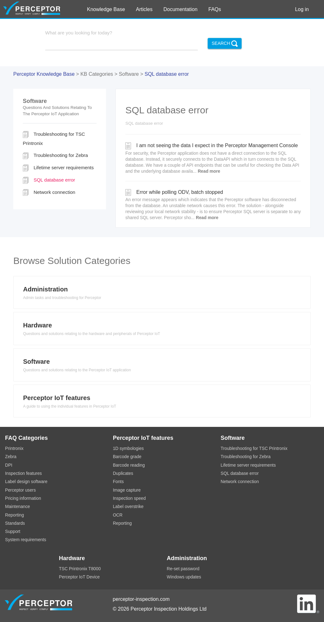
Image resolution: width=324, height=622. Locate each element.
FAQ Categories (26, 438)
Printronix (14, 448)
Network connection (49, 192)
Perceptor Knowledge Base (44, 74)
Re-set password (183, 568)
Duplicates (123, 473)
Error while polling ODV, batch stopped (213, 205)
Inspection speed (129, 498)
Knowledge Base (106, 9)
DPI (8, 465)
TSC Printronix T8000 (80, 568)
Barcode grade (127, 456)
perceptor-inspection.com (141, 599)
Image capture (127, 490)
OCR (118, 515)
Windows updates (184, 577)
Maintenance (17, 506)
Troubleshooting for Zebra (55, 156)
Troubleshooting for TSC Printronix (54, 138)
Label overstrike (128, 506)
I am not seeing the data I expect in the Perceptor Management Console (213, 158)
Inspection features (23, 473)
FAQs (215, 9)
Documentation (180, 9)
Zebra (10, 456)
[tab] (162, 294)
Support (12, 531)
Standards (15, 523)
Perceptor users (20, 490)
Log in (302, 9)
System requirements (25, 539)
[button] (162, 294)
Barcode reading (129, 465)
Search (225, 43)
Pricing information (23, 498)
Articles (144, 9)
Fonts (118, 481)
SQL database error (167, 74)
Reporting (14, 515)
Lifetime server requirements (58, 167)
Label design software (26, 481)
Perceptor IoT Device (79, 577)
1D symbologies (128, 448)
